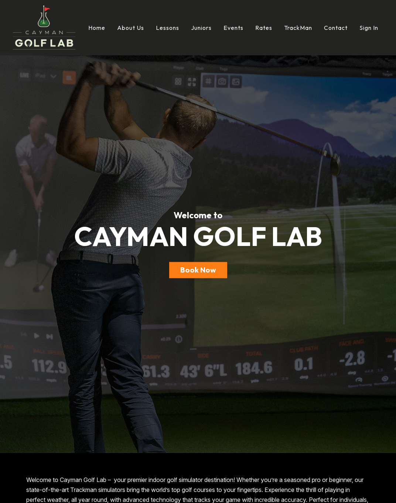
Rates (263, 27)
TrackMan (298, 27)
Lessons (167, 27)
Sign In (368, 27)
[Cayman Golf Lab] (44, 27)
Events (233, 27)
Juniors (201, 27)
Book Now (198, 270)
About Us (130, 27)
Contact (336, 27)
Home (96, 27)
